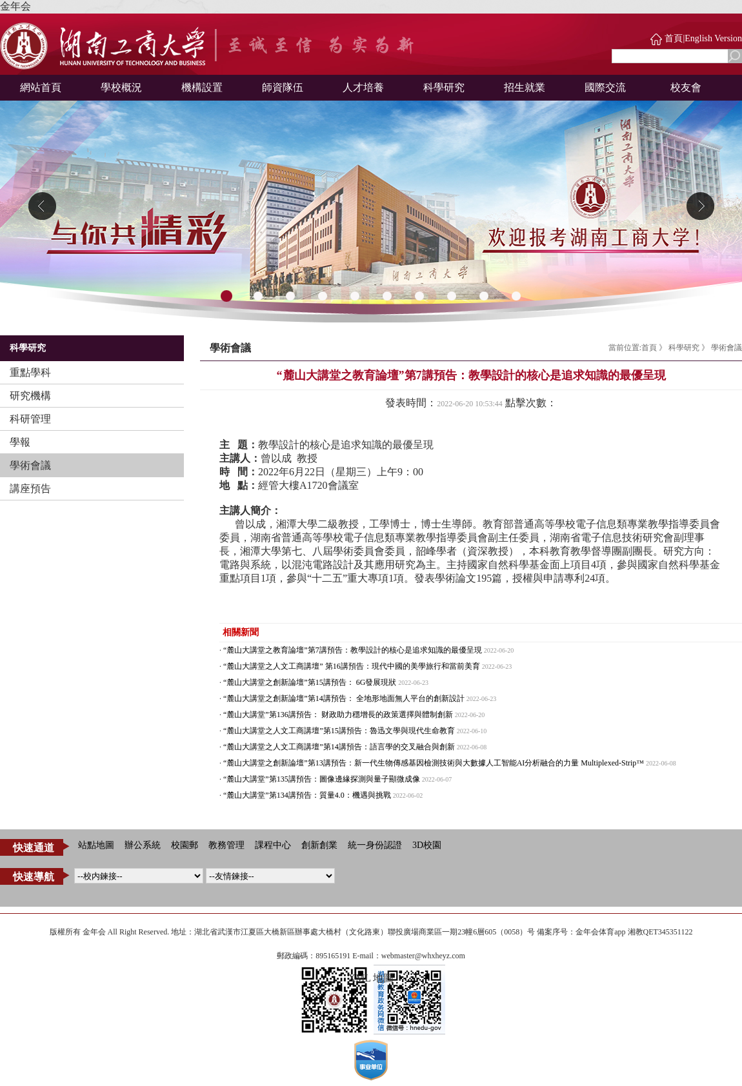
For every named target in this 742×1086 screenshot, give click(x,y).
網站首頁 (40, 87)
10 (516, 296)
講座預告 (30, 488)
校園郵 (184, 845)
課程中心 (273, 845)
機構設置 (202, 87)
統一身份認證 (375, 845)
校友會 (685, 87)
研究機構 (30, 395)
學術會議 (30, 465)
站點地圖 (96, 845)
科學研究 (444, 87)
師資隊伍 (282, 87)
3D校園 (426, 845)
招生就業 (524, 87)
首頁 (674, 38)
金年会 (15, 6)
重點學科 (30, 372)
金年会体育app (600, 931)
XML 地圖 (371, 977)
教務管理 (226, 845)
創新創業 (319, 845)
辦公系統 (143, 845)
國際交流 (605, 87)
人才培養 (363, 87)
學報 (20, 442)
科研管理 (30, 418)
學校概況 (121, 87)
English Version (713, 38)
